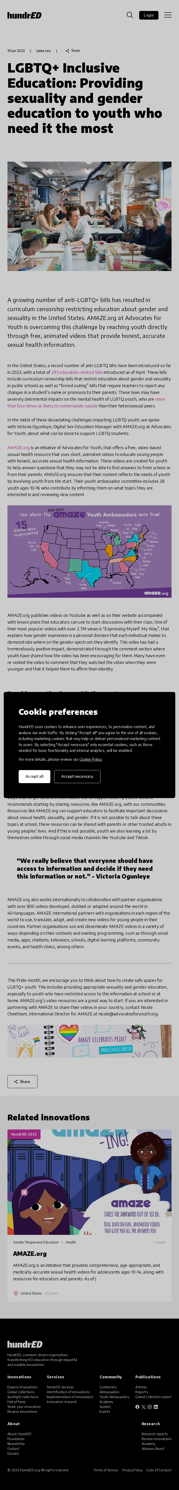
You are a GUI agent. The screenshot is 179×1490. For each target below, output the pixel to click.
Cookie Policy (90, 759)
